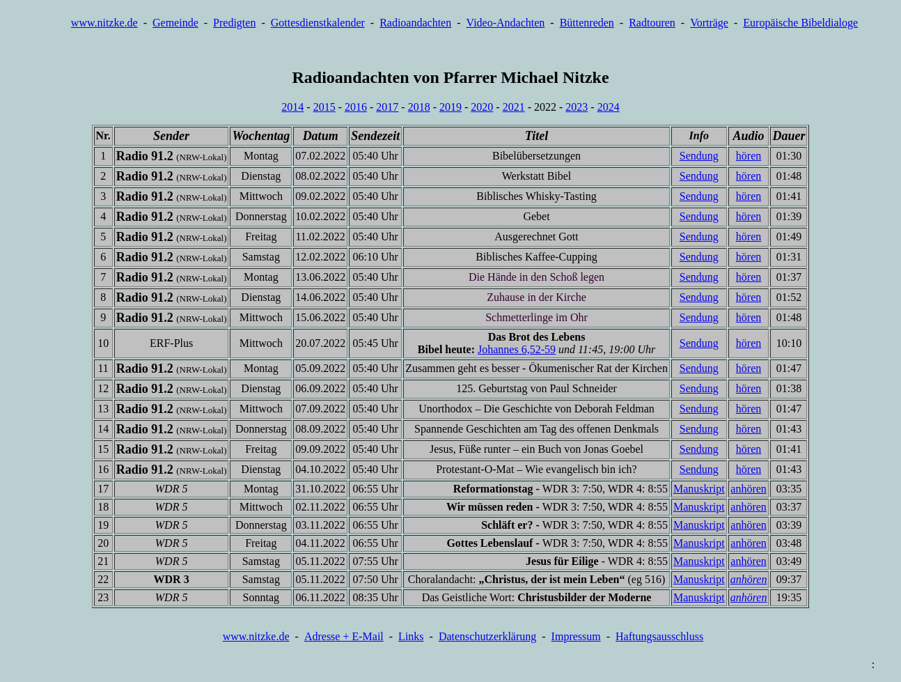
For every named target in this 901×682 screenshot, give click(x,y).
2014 (292, 107)
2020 (482, 107)
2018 (419, 107)
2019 (450, 107)
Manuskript (699, 489)
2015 (324, 107)
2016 (356, 107)
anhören (748, 489)
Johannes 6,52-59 (517, 349)
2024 (608, 107)
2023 (576, 107)
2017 (387, 107)
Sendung (699, 156)
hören (748, 156)
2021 (514, 107)
